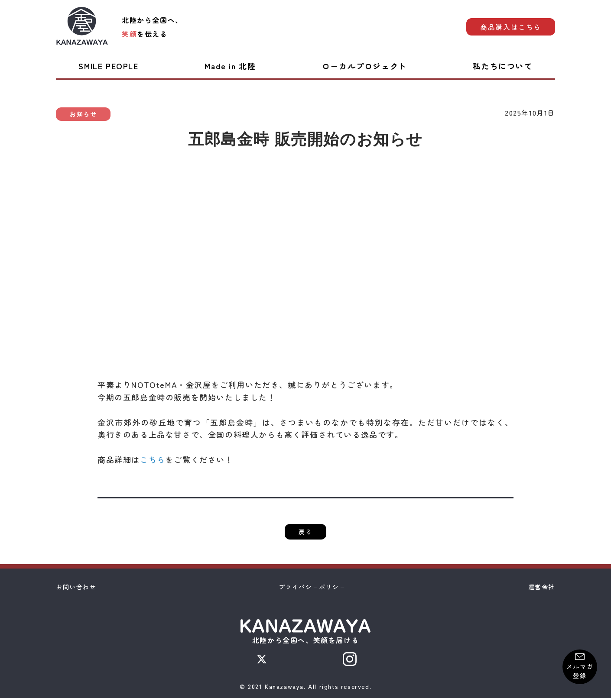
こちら (153, 459)
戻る (305, 531)
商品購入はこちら (510, 27)
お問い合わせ (76, 586)
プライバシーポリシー (312, 586)
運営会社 (541, 586)
